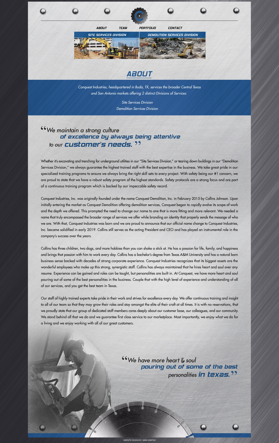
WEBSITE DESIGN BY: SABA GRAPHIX (139, 440)
